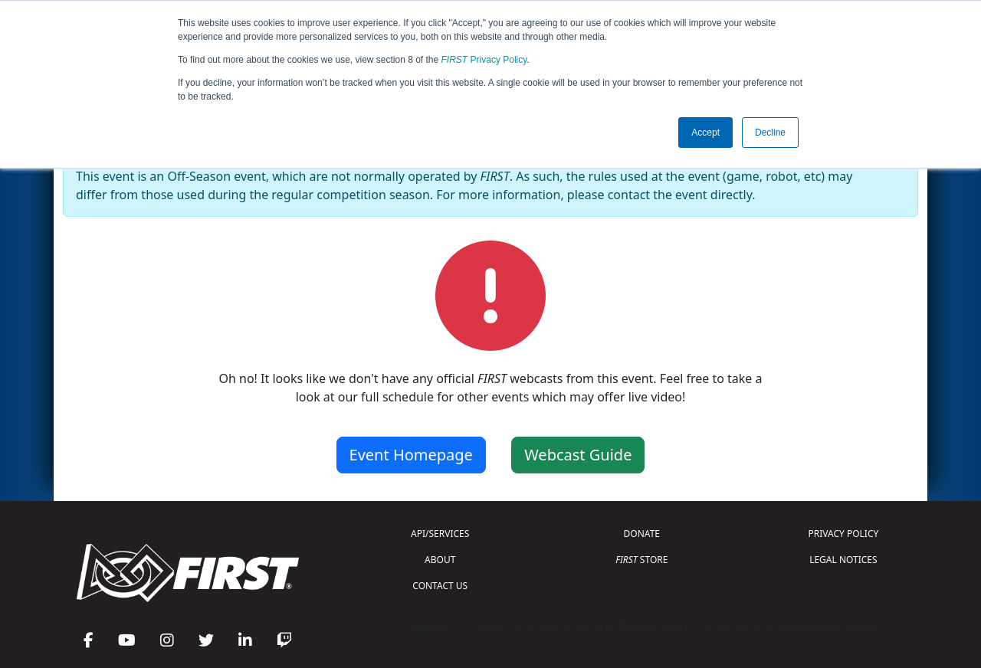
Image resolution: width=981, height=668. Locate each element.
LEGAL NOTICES (843, 559)
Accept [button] (705, 132)
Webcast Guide (578, 454)
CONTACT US (440, 585)
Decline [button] (770, 132)
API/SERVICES (440, 533)
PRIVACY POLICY (843, 533)
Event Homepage (411, 454)
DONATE (642, 533)
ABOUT (440, 559)
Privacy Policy (484, 59)
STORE (641, 559)
